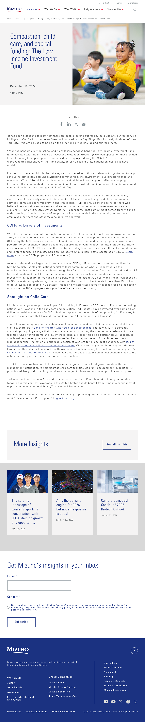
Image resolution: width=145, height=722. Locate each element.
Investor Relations (36, 712)
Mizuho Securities (59, 692)
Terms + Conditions (115, 686)
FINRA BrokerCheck (63, 712)
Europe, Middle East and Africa (20, 698)
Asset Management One (63, 696)
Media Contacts (113, 668)
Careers (120, 3)
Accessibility (111, 672)
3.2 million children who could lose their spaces (60, 328)
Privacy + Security (114, 681)
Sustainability (114, 9)
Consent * (14, 597)
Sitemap (109, 677)
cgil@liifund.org (64, 398)
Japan (11, 683)
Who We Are (50, 9)
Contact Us (110, 663)
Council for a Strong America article (29, 353)
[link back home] (15, 9)
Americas (13, 692)
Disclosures (14, 712)
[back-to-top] (134, 650)
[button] (33, 10)
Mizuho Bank (56, 683)
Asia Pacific (15, 688)
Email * (12, 576)
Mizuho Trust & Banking (63, 687)
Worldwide (14, 678)
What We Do (70, 9)
